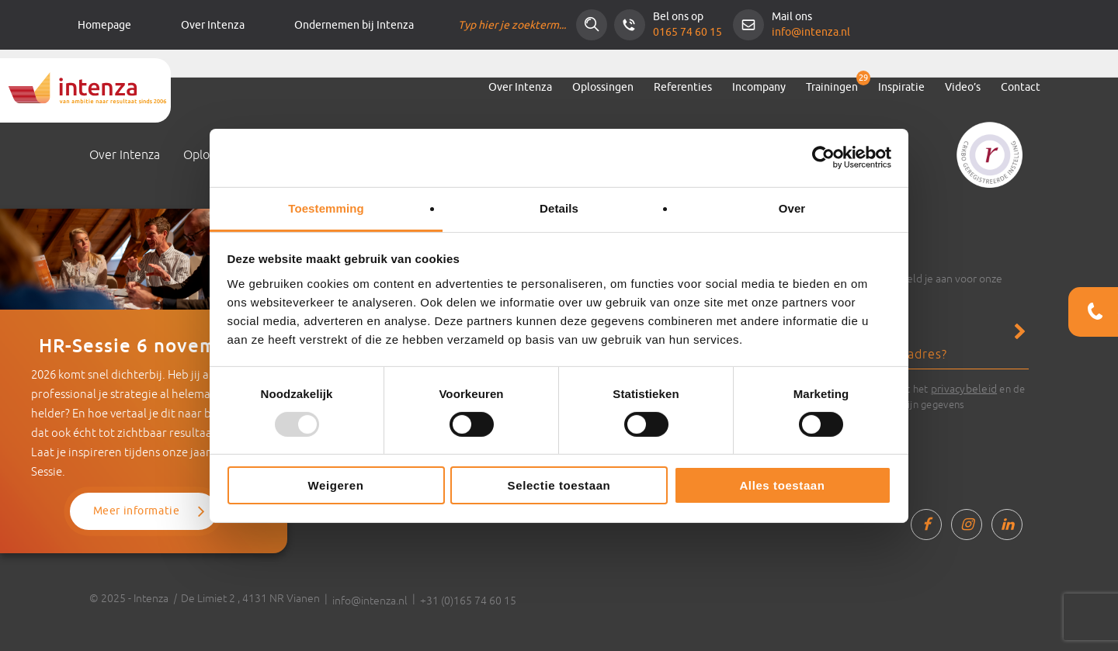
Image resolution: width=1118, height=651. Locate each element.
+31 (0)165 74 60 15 (468, 600)
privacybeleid (964, 389)
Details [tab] (559, 207)
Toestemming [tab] (326, 207)
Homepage (104, 25)
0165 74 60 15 (687, 32)
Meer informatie (136, 511)
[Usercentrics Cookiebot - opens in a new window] (823, 157)
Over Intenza (213, 25)
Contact (1020, 87)
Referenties (683, 87)
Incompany (759, 87)
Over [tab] (792, 207)
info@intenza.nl (811, 32)
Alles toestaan (782, 485)
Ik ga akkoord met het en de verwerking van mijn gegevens (926, 395)
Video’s (963, 87)
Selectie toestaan (559, 485)
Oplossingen (603, 87)
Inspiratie (901, 87)
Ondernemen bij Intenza (354, 25)
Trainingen (832, 87)
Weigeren (335, 485)
